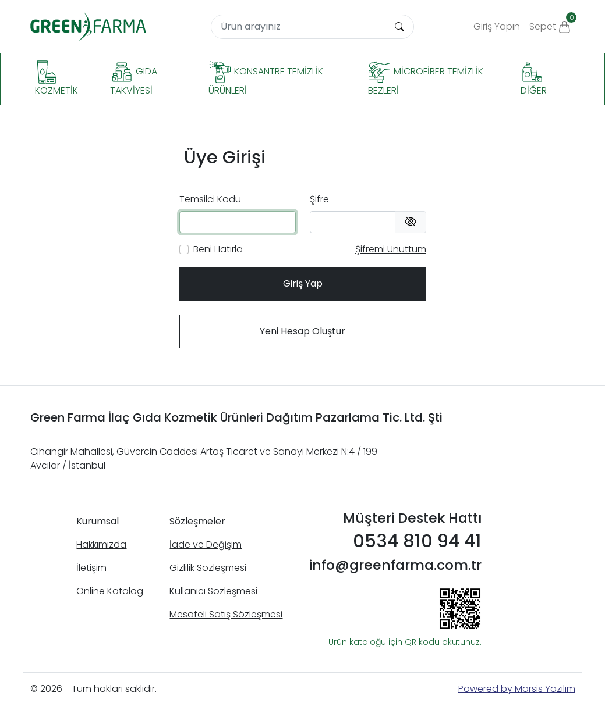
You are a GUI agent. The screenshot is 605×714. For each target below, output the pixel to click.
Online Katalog (109, 591)
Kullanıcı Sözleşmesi (213, 591)
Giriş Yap (303, 283)
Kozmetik (56, 78)
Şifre (319, 199)
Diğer (534, 78)
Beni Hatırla (218, 249)
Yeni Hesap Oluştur (302, 331)
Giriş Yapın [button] (496, 26)
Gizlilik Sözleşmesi (207, 567)
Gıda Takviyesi (133, 78)
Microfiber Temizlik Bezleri (425, 78)
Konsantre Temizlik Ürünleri (265, 78)
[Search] (298, 26)
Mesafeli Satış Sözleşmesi (225, 614)
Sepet (552, 22)
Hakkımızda (101, 544)
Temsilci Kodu (210, 199)
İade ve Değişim (205, 544)
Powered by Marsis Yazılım (516, 688)
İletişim (91, 567)
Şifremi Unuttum (390, 249)
